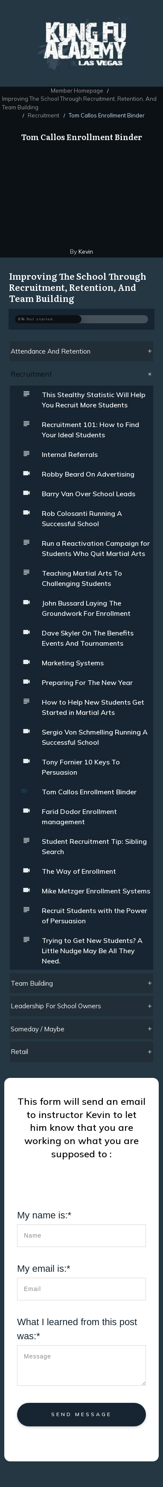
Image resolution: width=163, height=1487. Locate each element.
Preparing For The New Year (87, 682)
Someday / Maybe (37, 1029)
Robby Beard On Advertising (88, 474)
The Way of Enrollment (79, 871)
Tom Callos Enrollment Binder (89, 791)
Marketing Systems (73, 663)
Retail (19, 1052)
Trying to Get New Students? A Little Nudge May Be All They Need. (92, 950)
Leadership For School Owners (56, 1006)
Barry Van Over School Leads (88, 493)
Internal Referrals (70, 454)
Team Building (32, 983)
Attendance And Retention (50, 351)
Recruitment (31, 373)
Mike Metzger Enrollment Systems (96, 891)
